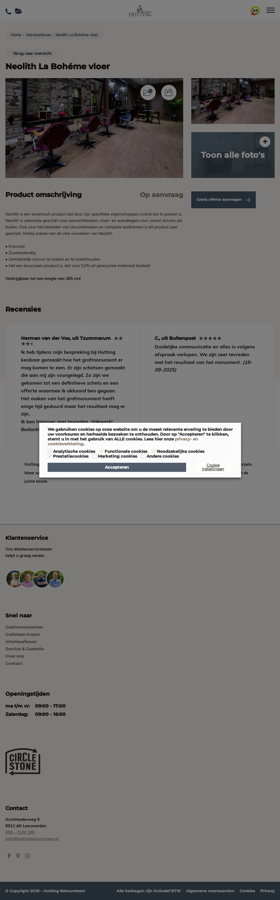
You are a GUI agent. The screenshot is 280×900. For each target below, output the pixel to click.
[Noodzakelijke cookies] (153, 451)
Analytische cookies (74, 451)
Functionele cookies (126, 451)
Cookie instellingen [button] (213, 467)
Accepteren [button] (117, 467)
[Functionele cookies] (101, 451)
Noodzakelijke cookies (180, 451)
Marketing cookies (117, 456)
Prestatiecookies (70, 456)
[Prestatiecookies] (50, 456)
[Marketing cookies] (95, 456)
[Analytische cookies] (50, 451)
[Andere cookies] (143, 456)
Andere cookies (163, 456)
